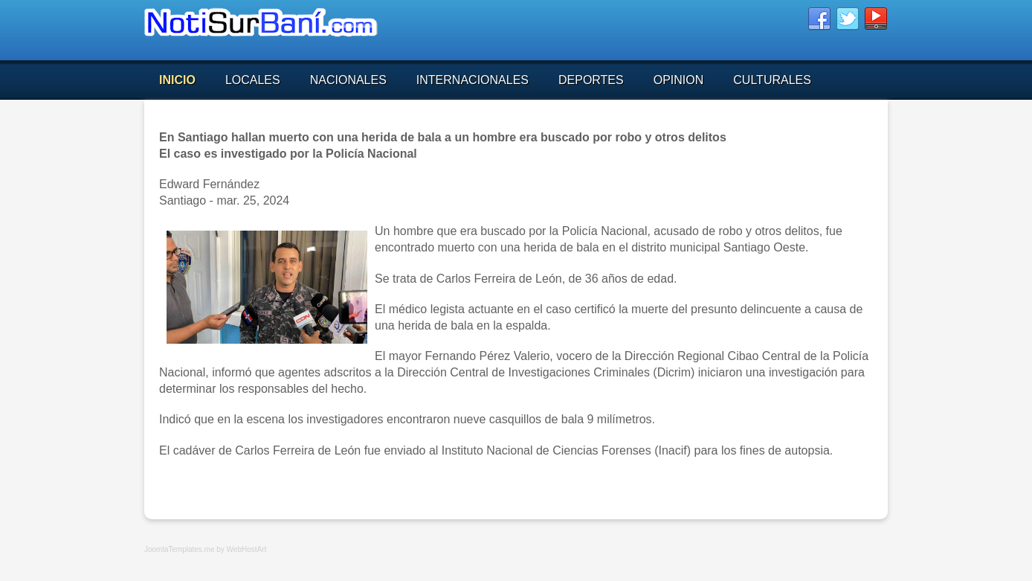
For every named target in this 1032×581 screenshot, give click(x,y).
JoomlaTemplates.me (179, 549)
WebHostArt (247, 549)
